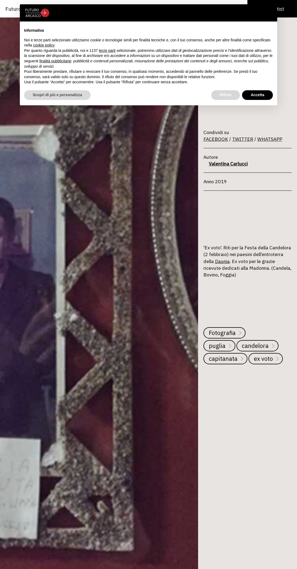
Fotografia (222, 333)
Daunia (222, 261)
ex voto (263, 358)
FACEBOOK (215, 139)
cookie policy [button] (43, 45)
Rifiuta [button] (226, 95)
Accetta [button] (257, 95)
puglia (217, 346)
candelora (255, 346)
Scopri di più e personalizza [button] (57, 95)
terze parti (107, 50)
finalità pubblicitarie (55, 61)
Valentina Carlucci (228, 164)
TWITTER (242, 139)
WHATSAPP (269, 139)
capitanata (223, 358)
